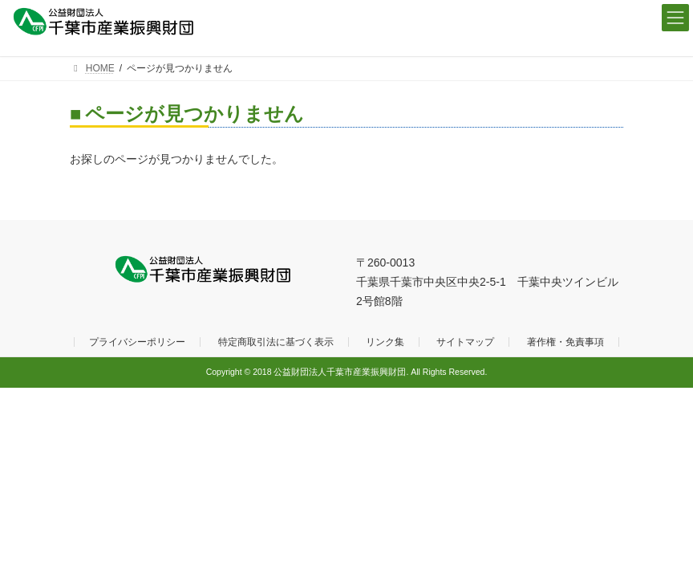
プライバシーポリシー (137, 342)
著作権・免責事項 (565, 342)
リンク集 (385, 342)
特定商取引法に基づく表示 (276, 342)
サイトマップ (465, 342)
